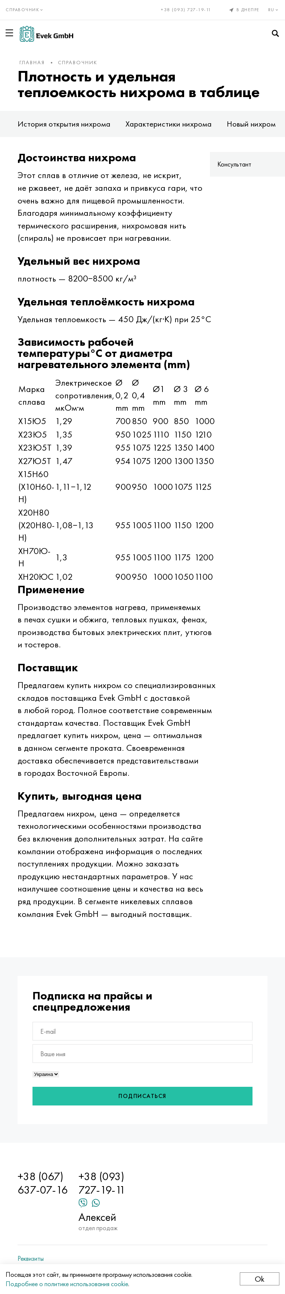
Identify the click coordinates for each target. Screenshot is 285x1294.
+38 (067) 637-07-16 (43, 1183)
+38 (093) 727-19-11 (186, 10)
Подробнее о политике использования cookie (67, 1283)
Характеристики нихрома (169, 123)
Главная (32, 62)
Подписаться (142, 1096)
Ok (259, 1278)
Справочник (77, 62)
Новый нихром (251, 123)
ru (274, 10)
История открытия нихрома (64, 123)
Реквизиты (31, 1258)
